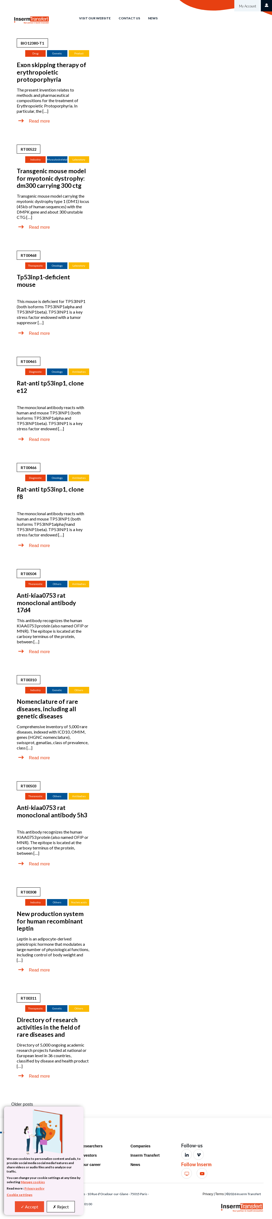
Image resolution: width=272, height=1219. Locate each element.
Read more (39, 121)
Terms (219, 1194)
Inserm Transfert (145, 1155)
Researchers (91, 1146)
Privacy (207, 1194)
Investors (88, 1155)
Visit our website (95, 18)
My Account (247, 6)
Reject (61, 1206)
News (153, 18)
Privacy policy (34, 1188)
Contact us (129, 18)
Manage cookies (33, 1182)
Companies (140, 1146)
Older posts (22, 1104)
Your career (90, 1164)
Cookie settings (19, 1195)
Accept (29, 1206)
